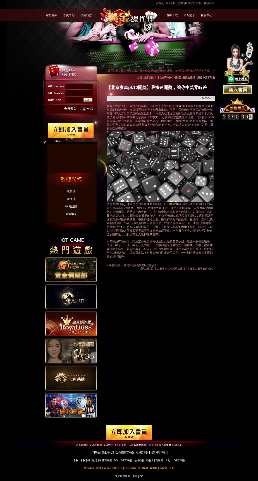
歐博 (94, 460)
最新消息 (189, 15)
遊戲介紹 (51, 15)
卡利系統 (85, 460)
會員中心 (69, 15)
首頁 (139, 77)
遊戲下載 (172, 15)
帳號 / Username (56, 86)
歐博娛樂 (71, 206)
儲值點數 (182, 3)
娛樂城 (71, 191)
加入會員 (170, 3)
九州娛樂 (139, 460)
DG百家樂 (126, 460)
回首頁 (160, 3)
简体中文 (209, 3)
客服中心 (206, 15)
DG (116, 460)
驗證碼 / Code (54, 99)
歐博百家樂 (105, 460)
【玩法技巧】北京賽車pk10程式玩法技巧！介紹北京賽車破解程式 (177, 268)
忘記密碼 (85, 109)
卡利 (75, 460)
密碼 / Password (56, 93)
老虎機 (71, 198)
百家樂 (159, 460)
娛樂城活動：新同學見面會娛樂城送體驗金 (133, 265)
